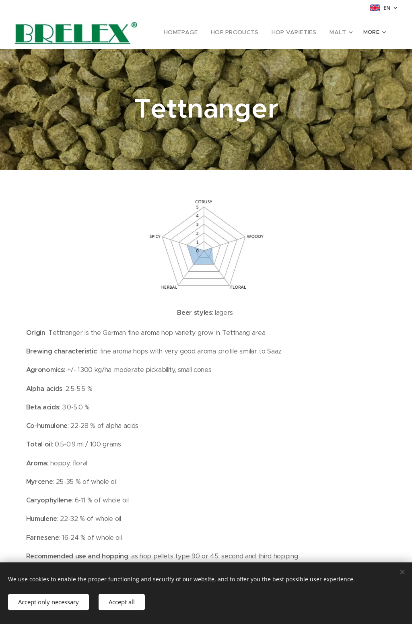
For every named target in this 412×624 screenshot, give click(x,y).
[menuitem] (192, 33)
